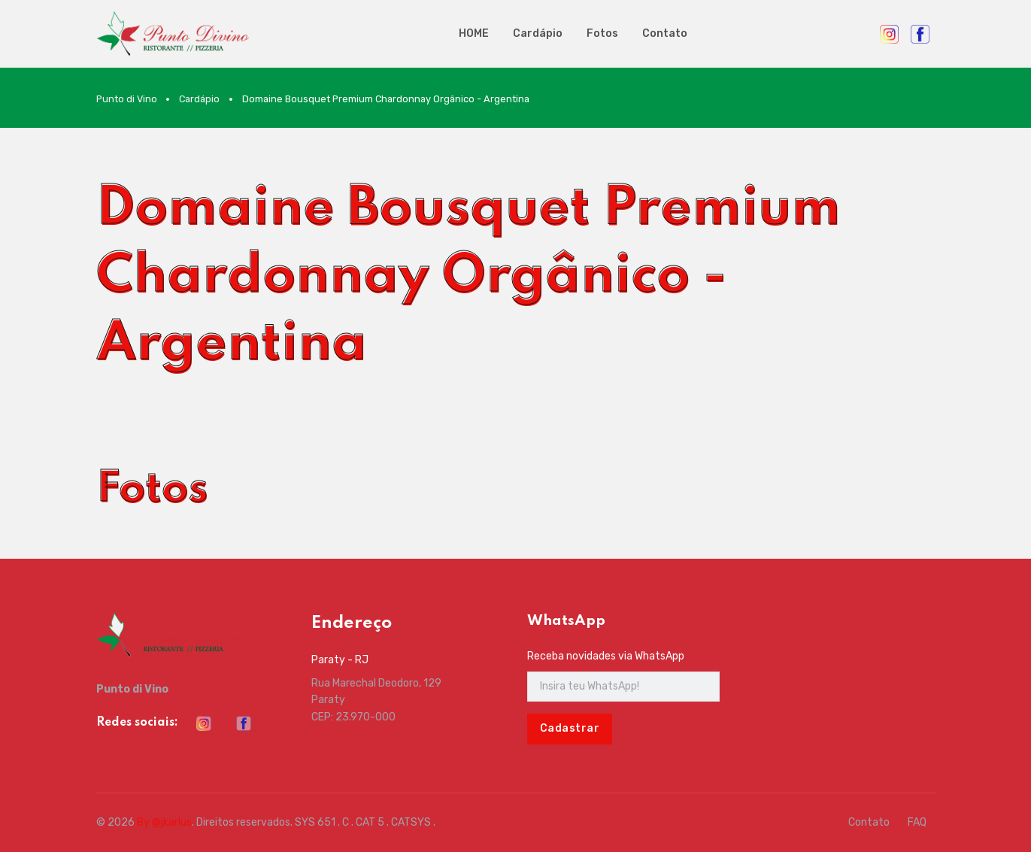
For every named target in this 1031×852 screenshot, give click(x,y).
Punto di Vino (126, 99)
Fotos (602, 33)
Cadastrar (570, 728)
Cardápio (538, 33)
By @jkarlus (164, 822)
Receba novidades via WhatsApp (605, 656)
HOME (474, 33)
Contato (664, 33)
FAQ (917, 822)
